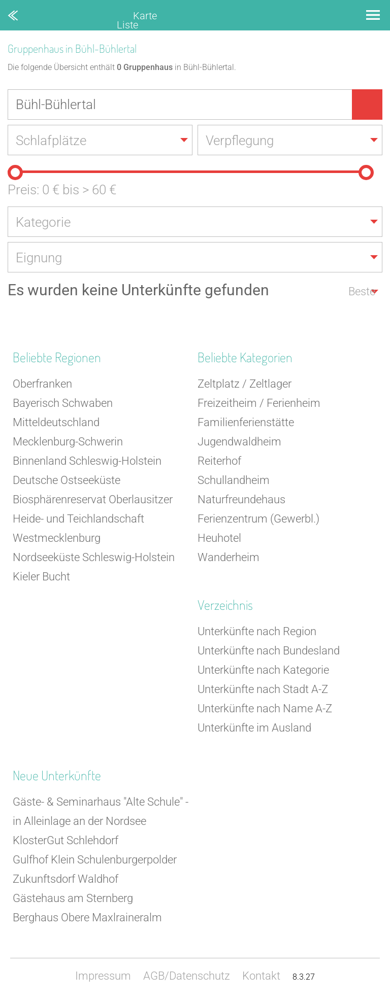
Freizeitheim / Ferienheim (259, 403)
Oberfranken (42, 383)
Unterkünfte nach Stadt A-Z (263, 689)
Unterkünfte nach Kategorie (263, 670)
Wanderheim (228, 557)
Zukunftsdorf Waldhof (65, 879)
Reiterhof (219, 461)
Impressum (103, 976)
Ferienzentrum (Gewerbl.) (258, 518)
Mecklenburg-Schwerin (68, 441)
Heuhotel (219, 538)
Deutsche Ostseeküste (66, 480)
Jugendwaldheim (239, 441)
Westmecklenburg (57, 538)
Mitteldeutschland (56, 422)
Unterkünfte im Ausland (254, 727)
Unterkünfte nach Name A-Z (265, 708)
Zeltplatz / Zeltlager (244, 383)
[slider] (15, 172)
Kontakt (261, 976)
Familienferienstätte (246, 422)
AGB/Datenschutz (186, 976)
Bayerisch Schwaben (63, 403)
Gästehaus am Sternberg (73, 898)
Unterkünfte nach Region (257, 631)
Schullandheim (234, 480)
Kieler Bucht (41, 576)
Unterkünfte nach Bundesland (269, 650)
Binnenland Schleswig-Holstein (87, 461)
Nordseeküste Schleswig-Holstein (94, 557)
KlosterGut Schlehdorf (65, 840)
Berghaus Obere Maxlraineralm (87, 917)
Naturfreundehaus (241, 499)
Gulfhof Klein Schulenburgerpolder (95, 859)
